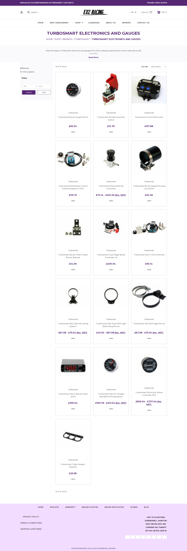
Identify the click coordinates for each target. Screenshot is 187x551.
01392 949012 (161, 3)
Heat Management (59, 23)
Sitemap (112, 548)
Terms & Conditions (31, 523)
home (40, 507)
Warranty (70, 507)
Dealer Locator (90, 507)
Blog (146, 507)
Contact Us (143, 23)
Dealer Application (114, 507)
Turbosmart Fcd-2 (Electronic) (149, 117)
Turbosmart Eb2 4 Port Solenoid (149, 255)
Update (29, 92)
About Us (111, 23)
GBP (133, 12)
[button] (36, 78)
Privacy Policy (31, 517)
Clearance (93, 23)
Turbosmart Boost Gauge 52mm (73, 117)
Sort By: (144, 67)
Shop (79, 22)
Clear (44, 92)
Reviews (126, 23)
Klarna (134, 507)
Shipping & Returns (31, 529)
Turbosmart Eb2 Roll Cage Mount (149, 323)
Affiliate (54, 507)
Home (40, 23)
